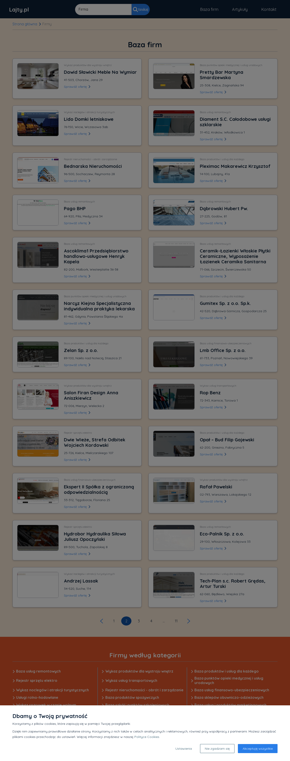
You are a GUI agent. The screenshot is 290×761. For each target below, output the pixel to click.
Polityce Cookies (146, 737)
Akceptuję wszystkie (258, 749)
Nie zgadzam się (217, 749)
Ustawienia (183, 749)
